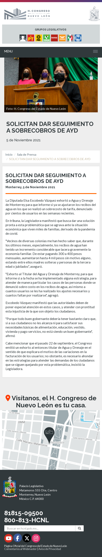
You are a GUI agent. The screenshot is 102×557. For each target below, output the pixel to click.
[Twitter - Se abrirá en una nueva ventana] (27, 539)
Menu (8, 51)
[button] (51, 440)
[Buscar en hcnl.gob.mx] (39, 528)
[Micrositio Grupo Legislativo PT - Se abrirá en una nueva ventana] (31, 36)
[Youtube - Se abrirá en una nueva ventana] (8, 539)
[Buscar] (79, 528)
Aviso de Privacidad (49, 549)
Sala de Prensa (26, 154)
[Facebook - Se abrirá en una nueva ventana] (18, 539)
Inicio (9, 154)
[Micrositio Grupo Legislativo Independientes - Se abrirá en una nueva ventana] (23, 36)
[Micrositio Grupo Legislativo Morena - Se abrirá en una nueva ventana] (55, 36)
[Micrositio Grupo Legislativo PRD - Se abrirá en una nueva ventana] (39, 36)
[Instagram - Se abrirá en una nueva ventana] (36, 539)
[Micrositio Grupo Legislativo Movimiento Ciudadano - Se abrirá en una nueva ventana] (63, 36)
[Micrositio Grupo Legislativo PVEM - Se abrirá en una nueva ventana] (47, 36)
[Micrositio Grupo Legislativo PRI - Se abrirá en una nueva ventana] (71, 36)
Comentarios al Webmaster (20, 549)
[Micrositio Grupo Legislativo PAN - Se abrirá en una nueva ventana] (78, 36)
